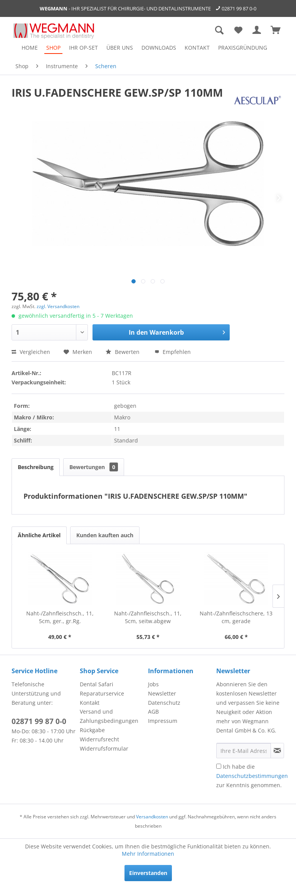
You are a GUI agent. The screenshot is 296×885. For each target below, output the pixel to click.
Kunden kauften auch (104, 535)
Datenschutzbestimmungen (252, 775)
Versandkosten (152, 816)
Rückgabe (92, 730)
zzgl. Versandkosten (58, 306)
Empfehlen (173, 351)
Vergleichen (31, 351)
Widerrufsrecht (99, 739)
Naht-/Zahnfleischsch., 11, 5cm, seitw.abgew (148, 617)
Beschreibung (36, 467)
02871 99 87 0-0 (239, 8)
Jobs (153, 684)
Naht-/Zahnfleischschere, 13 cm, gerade (236, 617)
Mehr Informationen (148, 853)
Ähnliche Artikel (39, 535)
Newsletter (162, 693)
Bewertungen (93, 467)
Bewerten (123, 351)
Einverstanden (148, 873)
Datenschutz (164, 702)
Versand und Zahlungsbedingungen (109, 716)
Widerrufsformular (104, 748)
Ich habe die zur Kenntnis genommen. (252, 776)
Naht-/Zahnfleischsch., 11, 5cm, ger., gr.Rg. (60, 617)
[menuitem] (29, 47)
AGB (153, 711)
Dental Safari (96, 684)
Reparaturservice (102, 693)
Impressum (162, 720)
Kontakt (89, 702)
